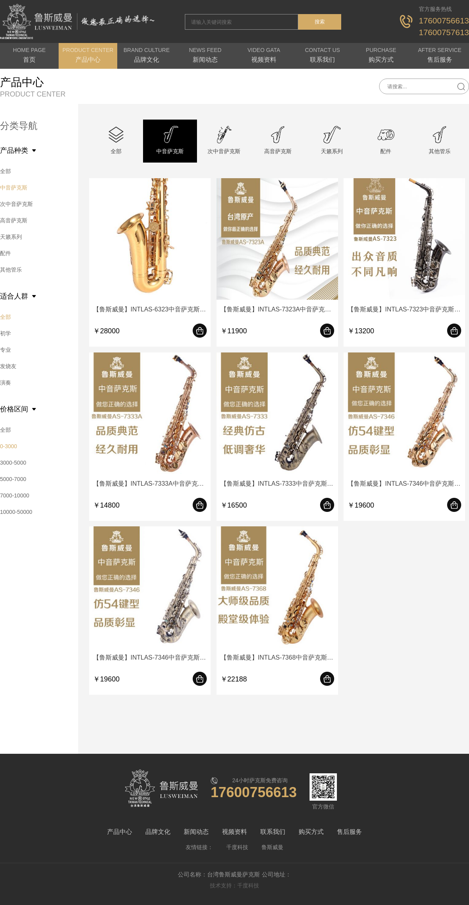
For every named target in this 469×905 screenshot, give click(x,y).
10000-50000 (16, 512)
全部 (5, 171)
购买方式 (311, 831)
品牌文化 (157, 831)
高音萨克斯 (13, 220)
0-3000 (8, 446)
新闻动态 (196, 831)
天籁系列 (11, 237)
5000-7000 (13, 479)
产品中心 (119, 831)
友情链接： (199, 847)
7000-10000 (14, 495)
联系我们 (272, 831)
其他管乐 (11, 269)
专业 (5, 350)
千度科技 (237, 847)
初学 (5, 333)
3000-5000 (13, 463)
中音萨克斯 (13, 187)
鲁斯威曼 (272, 847)
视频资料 (234, 831)
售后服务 (349, 831)
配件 (5, 253)
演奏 (5, 382)
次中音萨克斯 (16, 204)
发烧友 (8, 366)
